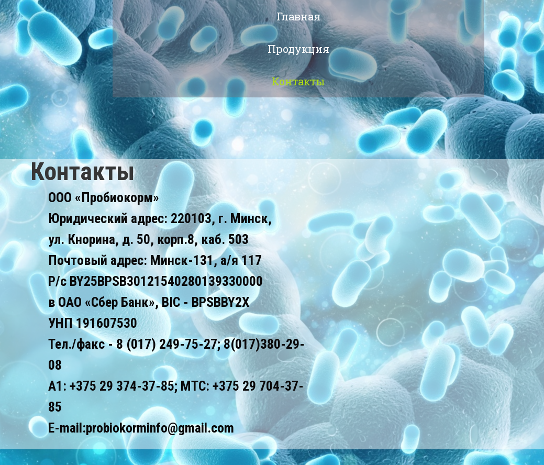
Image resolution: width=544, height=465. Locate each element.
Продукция (298, 49)
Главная (298, 16)
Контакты (298, 81)
